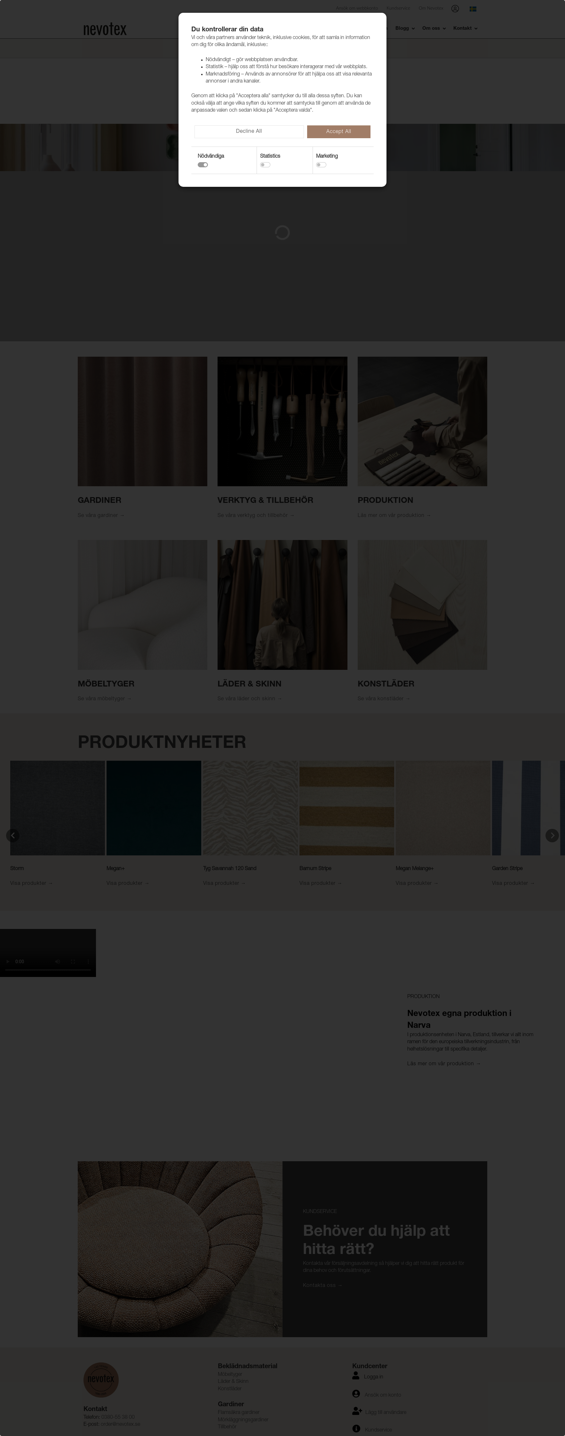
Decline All (249, 131)
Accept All (338, 132)
